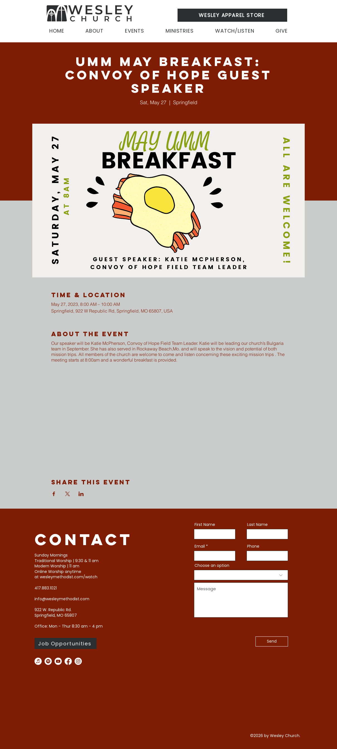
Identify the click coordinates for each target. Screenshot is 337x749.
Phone (253, 546)
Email (200, 546)
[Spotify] (48, 661)
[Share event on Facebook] (53, 494)
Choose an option (212, 565)
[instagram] (78, 661)
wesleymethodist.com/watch (68, 577)
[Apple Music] (38, 661)
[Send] (271, 641)
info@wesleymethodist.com (62, 599)
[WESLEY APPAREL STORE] (232, 15)
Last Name (257, 524)
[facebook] (68, 661)
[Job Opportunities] (66, 643)
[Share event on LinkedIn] (81, 494)
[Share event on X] (67, 494)
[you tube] (58, 661)
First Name (205, 524)
